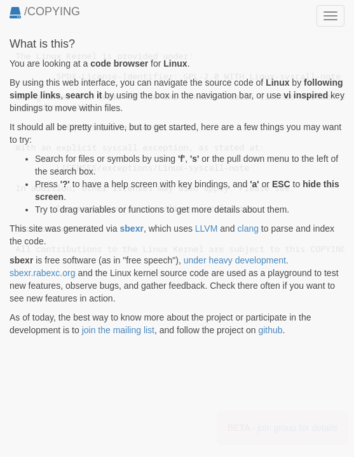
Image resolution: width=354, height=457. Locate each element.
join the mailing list (118, 330)
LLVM (206, 228)
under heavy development (235, 260)
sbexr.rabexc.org (43, 273)
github (270, 330)
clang (248, 228)
